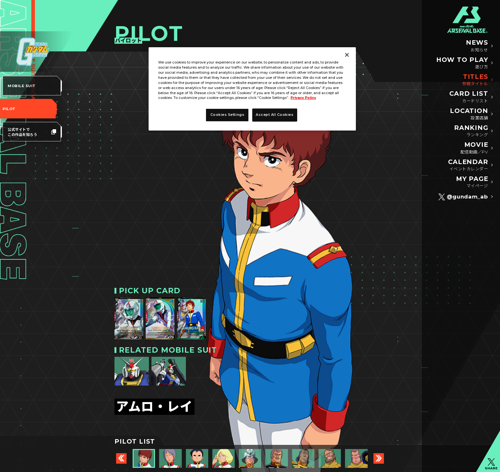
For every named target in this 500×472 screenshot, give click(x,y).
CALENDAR (468, 165)
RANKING (471, 131)
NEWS (477, 46)
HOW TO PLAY (462, 63)
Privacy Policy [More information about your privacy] (303, 98)
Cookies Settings (227, 115)
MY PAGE (472, 182)
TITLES (475, 80)
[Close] (347, 55)
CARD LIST (468, 97)
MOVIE (474, 148)
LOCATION (469, 114)
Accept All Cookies (275, 115)
